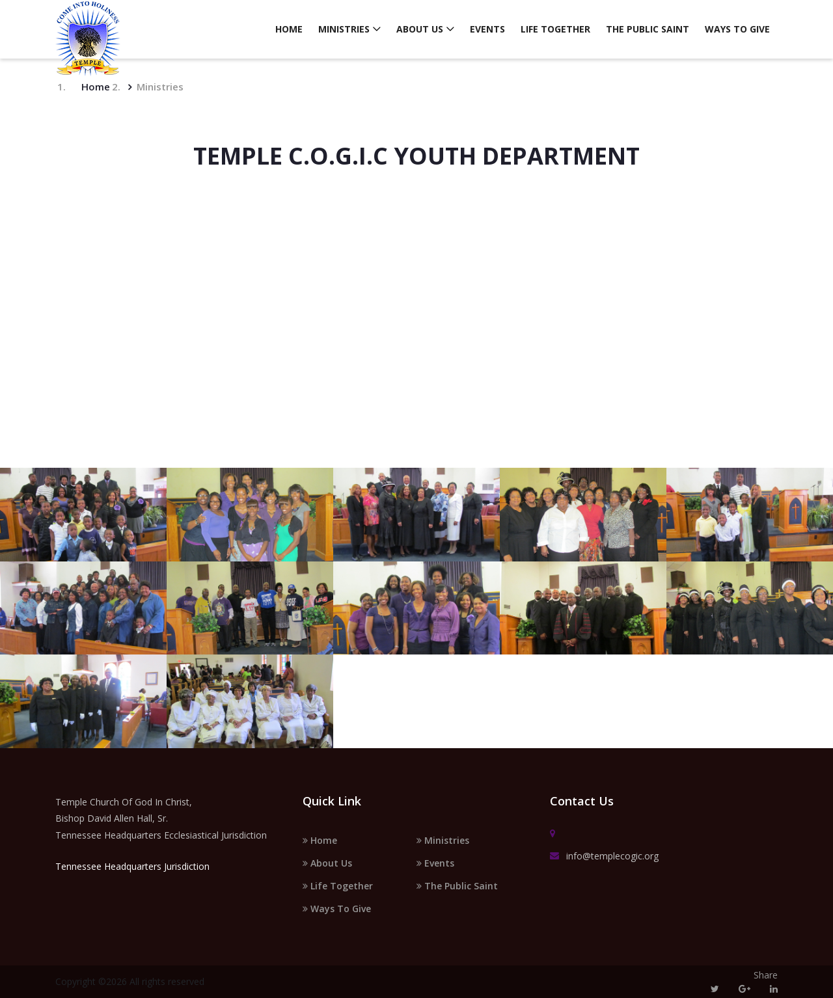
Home (289, 29)
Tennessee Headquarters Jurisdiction (132, 866)
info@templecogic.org (604, 856)
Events (487, 29)
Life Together (555, 29)
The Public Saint (647, 29)
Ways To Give (737, 29)
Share (766, 975)
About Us (419, 29)
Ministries (344, 29)
